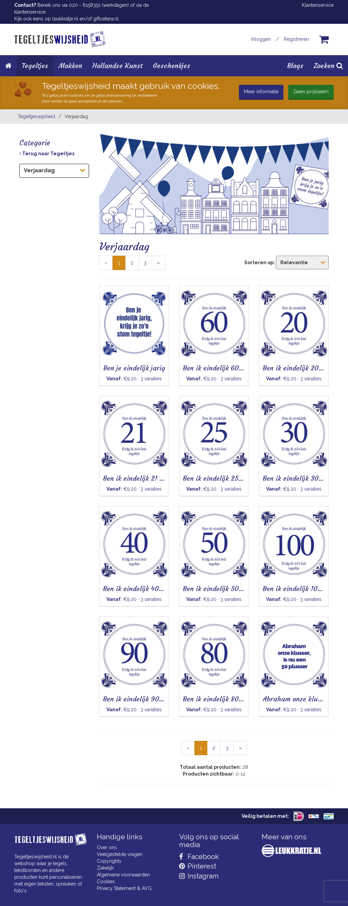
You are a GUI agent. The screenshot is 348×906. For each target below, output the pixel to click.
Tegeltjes (35, 65)
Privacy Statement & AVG (124, 888)
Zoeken (328, 65)
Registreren (296, 39)
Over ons (107, 847)
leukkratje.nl (65, 18)
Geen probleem (311, 91)
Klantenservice (318, 5)
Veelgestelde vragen (119, 854)
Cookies (106, 881)
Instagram (199, 876)
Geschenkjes (171, 65)
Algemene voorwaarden (123, 874)
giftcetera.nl (106, 18)
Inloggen (261, 39)
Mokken (70, 65)
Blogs (295, 65)
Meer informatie (261, 91)
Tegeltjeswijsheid (36, 116)
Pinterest (197, 866)
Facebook (199, 857)
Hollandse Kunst (117, 65)
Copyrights (109, 861)
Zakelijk (105, 868)
